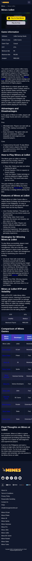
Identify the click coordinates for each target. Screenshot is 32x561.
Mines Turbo (6, 419)
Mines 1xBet (5, 533)
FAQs (3, 505)
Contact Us (4, 502)
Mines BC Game (6, 535)
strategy (15, 275)
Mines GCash (6, 349)
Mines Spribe (6, 369)
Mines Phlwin (6, 355)
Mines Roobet (6, 404)
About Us (4, 490)
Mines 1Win (6, 390)
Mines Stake (6, 411)
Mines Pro (6, 384)
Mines (3, 6)
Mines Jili (6, 362)
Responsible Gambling (8, 499)
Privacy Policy (5, 496)
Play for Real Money (16, 18)
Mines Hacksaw (6, 524)
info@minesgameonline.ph (9, 508)
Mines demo (18, 188)
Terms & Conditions (7, 493)
